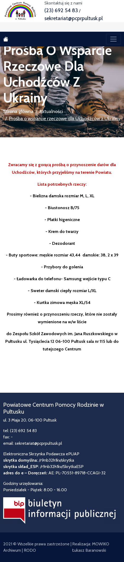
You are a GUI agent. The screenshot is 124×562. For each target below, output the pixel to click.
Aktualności (51, 111)
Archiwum (12, 550)
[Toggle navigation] (113, 39)
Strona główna (18, 111)
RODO (30, 550)
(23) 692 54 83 (61, 10)
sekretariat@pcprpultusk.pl (73, 18)
